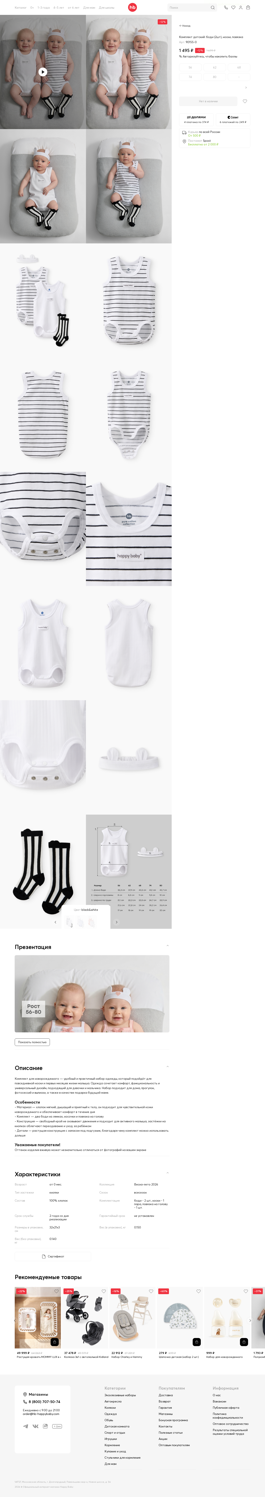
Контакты (165, 1426)
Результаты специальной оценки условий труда (230, 1431)
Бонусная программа (173, 1420)
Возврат (165, 1401)
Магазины (166, 1414)
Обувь (109, 1420)
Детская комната (117, 1426)
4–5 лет (58, 7)
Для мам (89, 7)
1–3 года (44, 7)
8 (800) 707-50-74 (45, 1402)
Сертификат (56, 1257)
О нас (217, 1395)
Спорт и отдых (115, 1432)
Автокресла (113, 1401)
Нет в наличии (208, 102)
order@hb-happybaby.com (41, 1415)
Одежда (111, 1414)
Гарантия (165, 1407)
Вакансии (219, 1401)
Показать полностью (32, 1042)
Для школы (106, 7)
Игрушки (111, 1439)
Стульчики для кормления (122, 1457)
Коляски (110, 1407)
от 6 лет (74, 7)
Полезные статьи (171, 1432)
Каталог (21, 7)
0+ (32, 7)
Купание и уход (115, 1451)
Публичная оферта (226, 1407)
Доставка (166, 1395)
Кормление (112, 1445)
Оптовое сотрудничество (231, 1424)
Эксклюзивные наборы (120, 1395)
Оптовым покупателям (174, 1445)
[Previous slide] (14, 1321)
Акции (163, 1439)
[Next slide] (250, 1321)
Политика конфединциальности (228, 1415)
